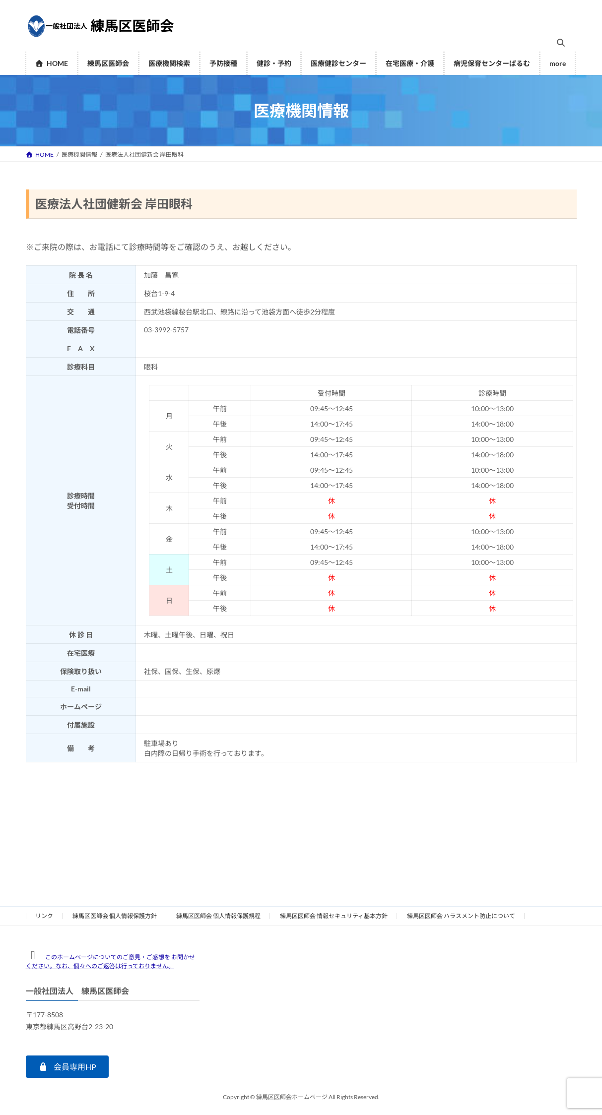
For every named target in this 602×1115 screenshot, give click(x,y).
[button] (67, 1066)
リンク (44, 916)
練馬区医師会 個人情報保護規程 (218, 916)
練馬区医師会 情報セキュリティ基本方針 (334, 916)
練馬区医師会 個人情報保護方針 (114, 916)
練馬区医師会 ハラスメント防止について (461, 916)
